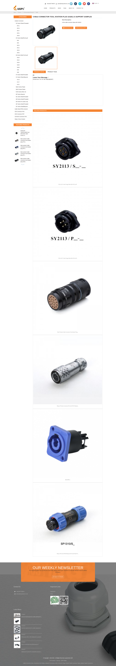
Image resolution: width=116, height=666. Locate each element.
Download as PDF (81, 27)
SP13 (18, 28)
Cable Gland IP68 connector (21, 109)
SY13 (18, 79)
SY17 (18, 82)
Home (45, 8)
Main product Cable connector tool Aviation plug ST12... (25, 140)
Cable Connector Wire (28, 663)
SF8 (18, 43)
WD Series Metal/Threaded (22, 99)
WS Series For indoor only (22, 101)
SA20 (18, 65)
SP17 (18, 30)
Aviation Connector (19, 20)
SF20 (18, 52)
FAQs (64, 8)
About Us (71, 8)
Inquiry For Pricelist (58, 576)
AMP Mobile (64, 660)
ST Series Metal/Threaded (22, 74)
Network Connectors (50, 663)
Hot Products (52, 660)
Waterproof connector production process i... (31, 651)
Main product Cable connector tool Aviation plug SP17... (25, 147)
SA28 (37, 12)
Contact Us (79, 8)
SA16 (18, 62)
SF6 (18, 40)
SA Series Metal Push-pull (29, 12)
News (59, 8)
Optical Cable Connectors (87, 663)
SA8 (18, 72)
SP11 (18, 25)
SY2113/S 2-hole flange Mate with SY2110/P (67, 184)
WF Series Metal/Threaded (22, 104)
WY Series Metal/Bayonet (22, 106)
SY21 (18, 84)
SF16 (18, 50)
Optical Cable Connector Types (73, 663)
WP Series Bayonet (20, 94)
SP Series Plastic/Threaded (22, 23)
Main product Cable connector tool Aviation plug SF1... (25, 153)
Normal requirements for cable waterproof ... (31, 616)
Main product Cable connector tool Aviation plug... (67, 332)
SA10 (18, 57)
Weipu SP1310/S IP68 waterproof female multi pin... (67, 553)
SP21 (18, 33)
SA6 (18, 69)
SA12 (18, 60)
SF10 (18, 45)
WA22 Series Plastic (20, 87)
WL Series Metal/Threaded (22, 96)
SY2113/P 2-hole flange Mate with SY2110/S (67, 258)
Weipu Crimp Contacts (20, 119)
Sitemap (58, 660)
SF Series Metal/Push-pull (22, 38)
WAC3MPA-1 (67, 479)
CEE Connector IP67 (19, 114)
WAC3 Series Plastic (20, 89)
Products (52, 8)
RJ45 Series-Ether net (21, 91)
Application (52, 591)
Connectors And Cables (39, 663)
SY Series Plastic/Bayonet (22, 77)
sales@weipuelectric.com (63, 3)
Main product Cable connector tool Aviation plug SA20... (25, 160)
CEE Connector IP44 (19, 111)
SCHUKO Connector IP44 (21, 116)
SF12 (18, 47)
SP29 (18, 35)
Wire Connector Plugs (60, 663)
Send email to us (68, 27)
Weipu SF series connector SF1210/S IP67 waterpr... (67, 406)
